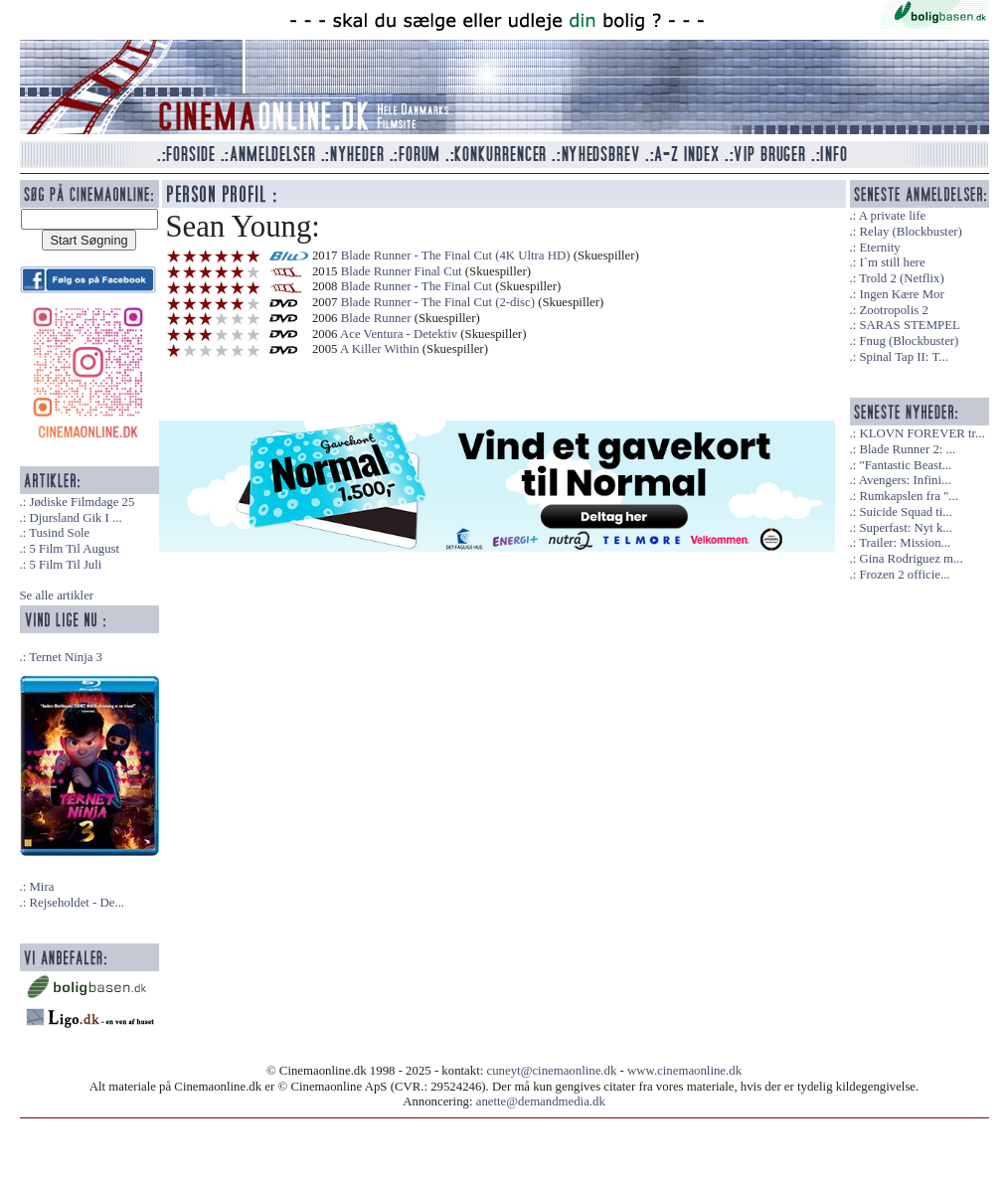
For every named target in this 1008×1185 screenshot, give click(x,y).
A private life (892, 216)
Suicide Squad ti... (905, 512)
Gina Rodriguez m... (910, 559)
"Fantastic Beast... (905, 465)
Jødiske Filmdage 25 (81, 502)
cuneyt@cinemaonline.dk (552, 1071)
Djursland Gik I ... (75, 518)
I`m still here (891, 262)
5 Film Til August (74, 549)
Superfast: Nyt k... (905, 528)
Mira (41, 887)
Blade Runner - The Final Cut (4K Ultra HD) (456, 255)
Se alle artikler (57, 595)
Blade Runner (376, 318)
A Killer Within (380, 349)
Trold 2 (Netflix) (901, 278)
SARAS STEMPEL (909, 325)
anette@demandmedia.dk (540, 1101)
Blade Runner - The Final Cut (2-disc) (438, 302)
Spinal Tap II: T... (903, 357)
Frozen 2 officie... (904, 575)
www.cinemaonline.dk (684, 1071)
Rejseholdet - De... (76, 903)
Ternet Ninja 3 (65, 657)
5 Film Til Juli (65, 565)
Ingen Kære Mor (901, 294)
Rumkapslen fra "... (908, 496)
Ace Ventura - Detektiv (398, 334)
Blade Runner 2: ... (907, 449)
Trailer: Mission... (904, 543)
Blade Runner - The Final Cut (416, 286)
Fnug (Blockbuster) (908, 341)
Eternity (879, 247)
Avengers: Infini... (905, 480)
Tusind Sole (59, 533)
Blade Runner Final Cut (401, 271)
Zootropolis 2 (893, 310)
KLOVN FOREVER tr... (921, 433)
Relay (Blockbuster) (910, 232)
